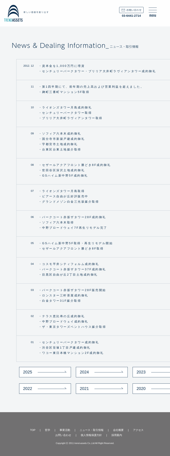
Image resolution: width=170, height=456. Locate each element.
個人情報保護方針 (91, 435)
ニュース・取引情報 (92, 430)
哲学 (47, 430)
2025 (27, 372)
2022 (27, 388)
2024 (84, 372)
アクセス (138, 430)
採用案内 (116, 435)
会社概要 (118, 430)
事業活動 (65, 430)
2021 (84, 388)
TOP (33, 430)
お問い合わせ (63, 435)
